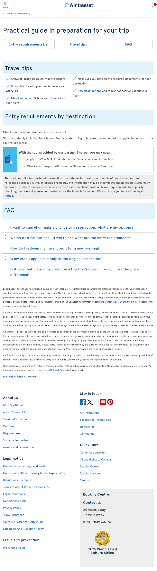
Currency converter (93, 452)
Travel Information (15, 419)
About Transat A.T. (14, 412)
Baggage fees (11, 433)
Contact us (87, 433)
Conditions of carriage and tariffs (24, 466)
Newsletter (87, 427)
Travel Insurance (13, 515)
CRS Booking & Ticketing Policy (23, 529)
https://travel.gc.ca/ (111, 301)
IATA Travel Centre (57, 370)
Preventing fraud (14, 547)
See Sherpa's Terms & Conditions (20, 376)
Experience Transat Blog (95, 420)
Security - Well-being (18, 13)
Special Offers (89, 466)
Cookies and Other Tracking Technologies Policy (34, 473)
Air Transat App (89, 413)
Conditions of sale (15, 501)
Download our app (89, 91)
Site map (85, 480)
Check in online (21, 98)
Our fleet (9, 426)
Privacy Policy (12, 508)
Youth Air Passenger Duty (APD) (23, 522)
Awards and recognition (18, 447)
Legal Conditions (14, 494)
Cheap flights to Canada (95, 459)
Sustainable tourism (16, 440)
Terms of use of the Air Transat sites (26, 487)
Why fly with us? (13, 405)
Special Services (90, 473)
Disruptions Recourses (17, 480)
